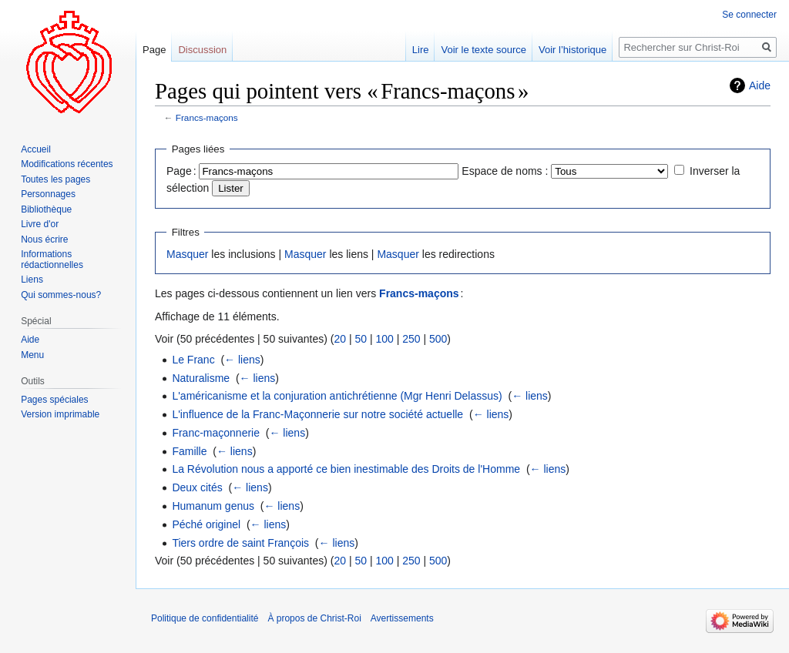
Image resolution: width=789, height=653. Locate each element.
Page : (181, 171)
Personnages (48, 194)
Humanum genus (213, 506)
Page (154, 49)
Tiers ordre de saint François (240, 543)
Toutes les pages (55, 179)
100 (384, 339)
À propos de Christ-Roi (314, 618)
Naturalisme (201, 378)
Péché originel (206, 524)
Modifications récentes (66, 164)
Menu (32, 355)
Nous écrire (44, 239)
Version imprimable (60, 414)
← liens (242, 359)
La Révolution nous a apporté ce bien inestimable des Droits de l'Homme (346, 469)
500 (438, 339)
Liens (32, 279)
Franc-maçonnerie (216, 433)
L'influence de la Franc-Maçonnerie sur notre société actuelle (317, 414)
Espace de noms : (505, 171)
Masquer (187, 254)
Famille (189, 451)
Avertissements (402, 618)
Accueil (36, 149)
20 (340, 339)
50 (360, 339)
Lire (420, 49)
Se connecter (749, 14)
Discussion (202, 49)
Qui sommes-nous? (61, 295)
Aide (760, 85)
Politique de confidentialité (204, 618)
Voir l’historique (572, 49)
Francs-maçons (207, 117)
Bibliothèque (46, 209)
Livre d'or (40, 224)
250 (411, 339)
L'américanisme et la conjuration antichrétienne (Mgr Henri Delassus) (337, 396)
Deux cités (197, 487)
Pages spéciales (54, 399)
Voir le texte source (483, 49)
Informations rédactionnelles (52, 259)
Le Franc (193, 359)
